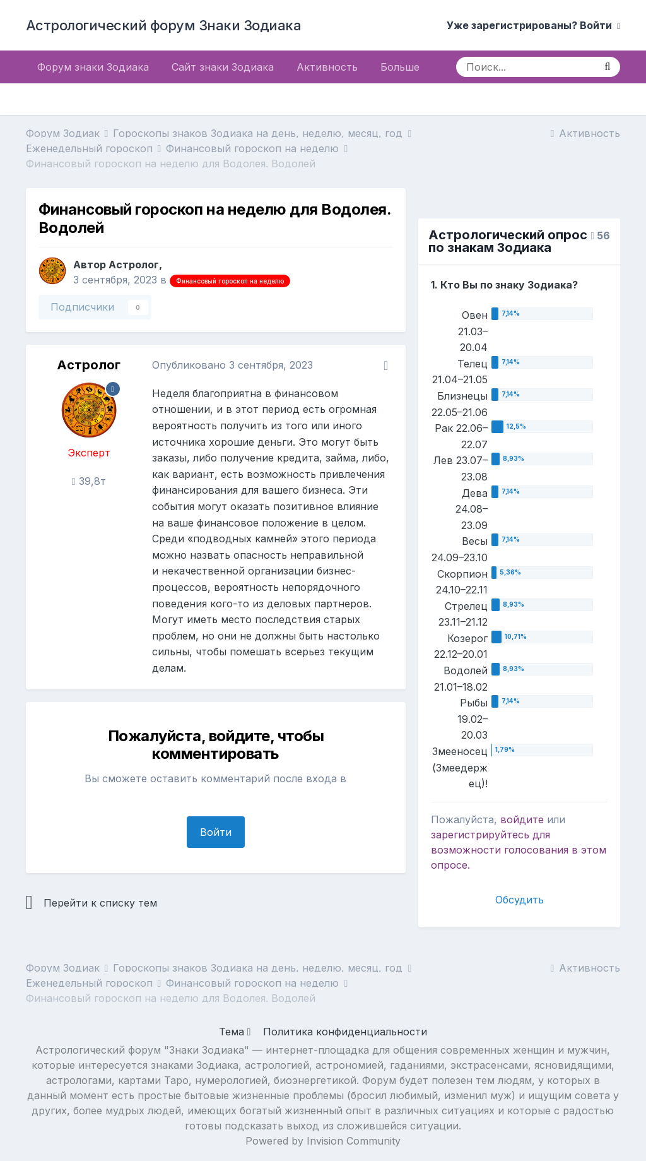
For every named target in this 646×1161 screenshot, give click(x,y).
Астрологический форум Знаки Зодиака (164, 25)
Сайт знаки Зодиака (223, 67)
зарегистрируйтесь (480, 834)
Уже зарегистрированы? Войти (533, 25)
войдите (522, 819)
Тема (235, 1031)
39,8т (89, 481)
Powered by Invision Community (323, 1140)
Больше (400, 67)
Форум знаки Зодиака (93, 67)
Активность (327, 67)
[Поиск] (525, 67)
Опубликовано (232, 365)
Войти (216, 832)
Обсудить (519, 899)
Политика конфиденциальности (345, 1031)
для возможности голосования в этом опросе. (518, 849)
